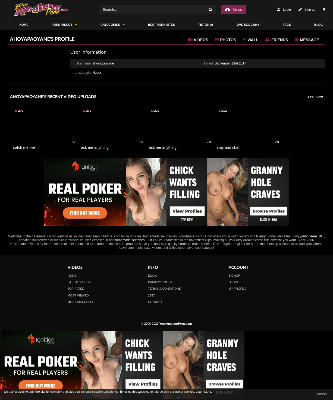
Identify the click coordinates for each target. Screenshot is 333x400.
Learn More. (204, 391)
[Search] (210, 9)
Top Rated (76, 288)
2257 (151, 295)
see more (315, 96)
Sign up (307, 9)
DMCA (152, 275)
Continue (322, 393)
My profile (237, 288)
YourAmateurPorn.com (175, 323)
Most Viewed (78, 295)
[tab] (199, 39)
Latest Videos (79, 282)
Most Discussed (81, 302)
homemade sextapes (129, 240)
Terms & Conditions (164, 288)
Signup (234, 275)
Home (72, 275)
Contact (155, 302)
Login (284, 9)
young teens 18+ (312, 236)
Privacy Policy (160, 282)
